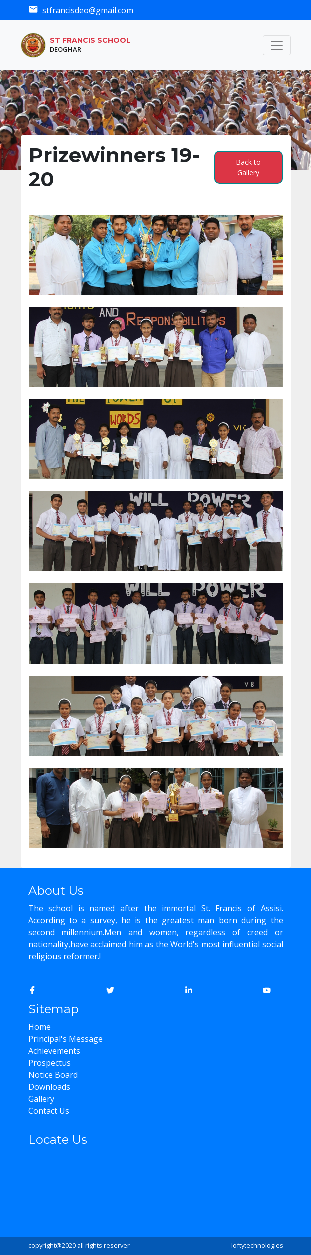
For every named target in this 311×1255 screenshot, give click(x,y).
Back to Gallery (248, 167)
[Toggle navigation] (277, 45)
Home (39, 1026)
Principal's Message (65, 1038)
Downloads (49, 1086)
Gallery (41, 1098)
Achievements (54, 1050)
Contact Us (48, 1110)
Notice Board (53, 1074)
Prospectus (49, 1062)
